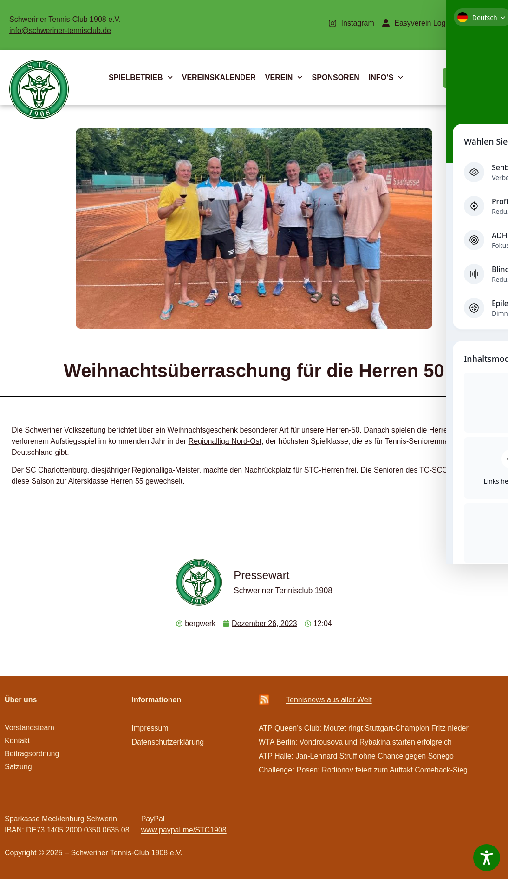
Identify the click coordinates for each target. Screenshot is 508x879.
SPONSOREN (335, 77)
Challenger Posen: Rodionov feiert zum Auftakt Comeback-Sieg (363, 770)
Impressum (150, 728)
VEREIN (284, 77)
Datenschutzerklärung (168, 742)
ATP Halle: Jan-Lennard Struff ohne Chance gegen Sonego (356, 756)
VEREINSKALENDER (219, 77)
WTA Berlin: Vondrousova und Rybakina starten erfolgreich (355, 742)
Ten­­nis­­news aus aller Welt (329, 700)
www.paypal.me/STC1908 (184, 830)
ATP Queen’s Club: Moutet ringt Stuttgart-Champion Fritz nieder (364, 728)
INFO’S (386, 77)
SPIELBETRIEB (141, 77)
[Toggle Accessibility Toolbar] (486, 857)
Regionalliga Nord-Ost (225, 441)
